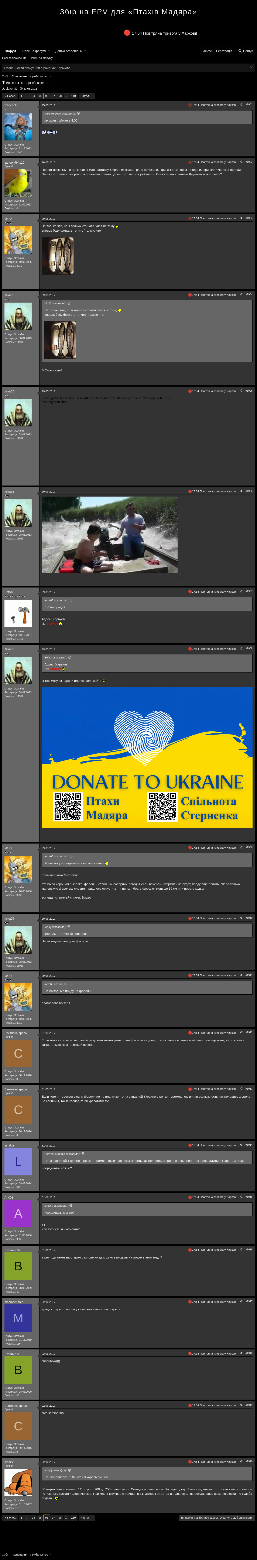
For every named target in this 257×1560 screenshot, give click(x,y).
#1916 (249, 1249)
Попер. (11, 96)
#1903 (249, 218)
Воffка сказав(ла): (55, 657)
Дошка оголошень (68, 51)
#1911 (249, 975)
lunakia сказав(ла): (56, 1205)
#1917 (249, 1301)
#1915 (249, 1196)
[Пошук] (245, 51)
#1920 (249, 1461)
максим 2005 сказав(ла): (60, 113)
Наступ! (85, 96)
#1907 (249, 591)
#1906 (249, 491)
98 (60, 96)
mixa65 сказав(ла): (56, 600)
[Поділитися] (241, 104)
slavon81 (12, 88)
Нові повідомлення (14, 57)
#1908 (249, 648)
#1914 (249, 1144)
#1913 (249, 1088)
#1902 (249, 161)
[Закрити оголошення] (251, 68)
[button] (49, 51)
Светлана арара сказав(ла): (62, 1153)
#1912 (249, 1032)
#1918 (249, 1353)
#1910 (249, 917)
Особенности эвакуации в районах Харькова (37, 68)
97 (53, 96)
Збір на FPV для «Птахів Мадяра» (128, 11)
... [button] (27, 96)
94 (33, 96)
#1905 (249, 390)
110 (73, 96)
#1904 (249, 294)
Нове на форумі (34, 51)
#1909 (249, 847)
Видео (86, 897)
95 (39, 96)
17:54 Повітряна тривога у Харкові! (164, 33)
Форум (10, 51)
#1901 (249, 104)
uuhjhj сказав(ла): (55, 1470)
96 (46, 96)
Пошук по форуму (41, 57)
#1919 (249, 1405)
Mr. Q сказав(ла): (55, 303)
